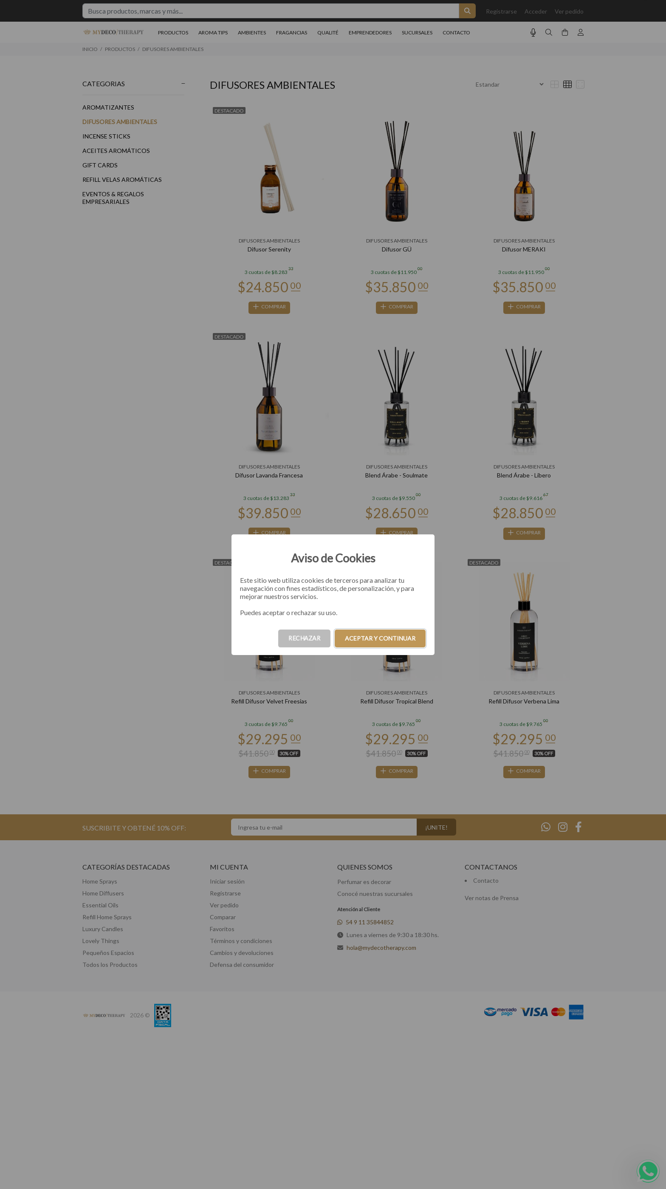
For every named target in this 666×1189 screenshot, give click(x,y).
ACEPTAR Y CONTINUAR (380, 638)
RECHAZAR (304, 638)
